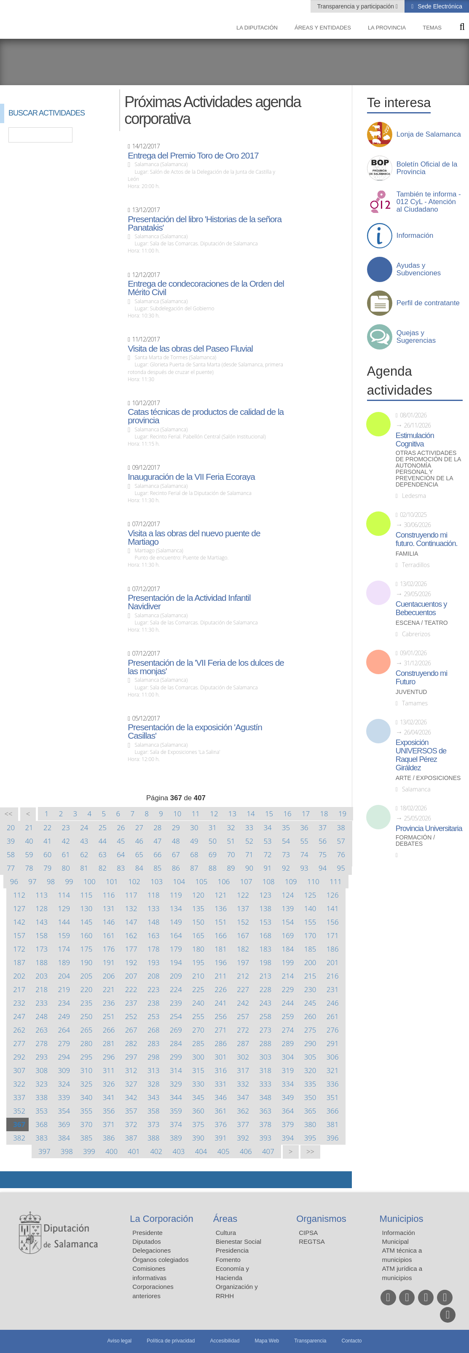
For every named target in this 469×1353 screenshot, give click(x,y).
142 (19, 922)
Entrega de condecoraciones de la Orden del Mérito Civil (206, 288)
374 (176, 1124)
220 (86, 989)
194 (176, 962)
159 (64, 935)
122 (243, 895)
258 (265, 1016)
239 (176, 1003)
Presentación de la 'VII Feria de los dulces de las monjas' (206, 667)
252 (131, 1016)
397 (44, 1151)
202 (19, 976)
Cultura (226, 1232)
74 (304, 854)
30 (194, 827)
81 (84, 868)
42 (66, 841)
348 (265, 1097)
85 (157, 868)
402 (156, 1151)
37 (323, 827)
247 (19, 1016)
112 (19, 895)
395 (310, 1138)
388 (153, 1138)
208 (153, 976)
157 (19, 935)
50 (213, 841)
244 (288, 1003)
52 (249, 841)
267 (131, 1030)
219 (64, 989)
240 (198, 1003)
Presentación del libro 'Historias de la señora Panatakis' (204, 223)
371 (109, 1124)
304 (288, 1057)
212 (243, 976)
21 (29, 827)
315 (198, 1070)
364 (288, 1111)
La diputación (257, 27)
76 (341, 854)
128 (41, 908)
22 (47, 827)
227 (243, 989)
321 (333, 1070)
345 (198, 1097)
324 (64, 1084)
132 (131, 908)
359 (176, 1111)
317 (243, 1070)
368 (41, 1124)
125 (310, 895)
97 (32, 881)
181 (220, 949)
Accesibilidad (224, 1341)
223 (153, 989)
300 (198, 1057)
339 (64, 1097)
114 (64, 895)
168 (265, 935)
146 (109, 922)
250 (86, 1016)
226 (220, 989)
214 (288, 976)
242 (243, 1003)
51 (231, 841)
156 (333, 922)
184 (288, 949)
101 (112, 881)
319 (288, 1070)
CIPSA (308, 1232)
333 (265, 1084)
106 (224, 881)
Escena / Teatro (422, 623)
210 (198, 976)
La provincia (387, 27)
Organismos (321, 1218)
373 (153, 1124)
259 (288, 1016)
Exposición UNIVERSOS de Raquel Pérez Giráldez (421, 755)
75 (323, 854)
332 (243, 1084)
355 (86, 1111)
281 (109, 1043)
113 (41, 895)
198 (265, 962)
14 (251, 813)
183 (265, 949)
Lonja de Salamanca (429, 134)
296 (109, 1057)
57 (341, 841)
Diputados (146, 1241)
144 (64, 922)
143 (41, 922)
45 (121, 841)
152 (243, 922)
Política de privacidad (171, 1341)
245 (310, 1003)
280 (86, 1043)
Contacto (352, 1341)
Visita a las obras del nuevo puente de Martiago (194, 537)
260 (310, 1016)
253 (153, 1016)
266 (109, 1030)
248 (41, 1016)
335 (310, 1084)
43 (84, 841)
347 (243, 1097)
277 (19, 1043)
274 (288, 1030)
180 (198, 949)
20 (11, 827)
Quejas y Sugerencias (416, 336)
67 (176, 854)
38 (341, 827)
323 (41, 1084)
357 (131, 1111)
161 (109, 935)
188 (41, 962)
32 (231, 827)
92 (286, 868)
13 (232, 813)
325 (86, 1084)
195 (198, 962)
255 (198, 1016)
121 (220, 895)
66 (157, 854)
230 (310, 989)
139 (288, 908)
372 (131, 1124)
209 (176, 976)
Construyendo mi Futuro (421, 677)
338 (41, 1097)
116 (109, 895)
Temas (432, 27)
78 (29, 868)
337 (19, 1097)
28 (157, 827)
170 (310, 935)
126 (333, 895)
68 (194, 854)
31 (213, 827)
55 (304, 841)
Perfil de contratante (428, 303)
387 (131, 1138)
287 (243, 1043)
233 (41, 1003)
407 (268, 1151)
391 (220, 1138)
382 (19, 1138)
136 (220, 908)
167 (243, 935)
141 (333, 908)
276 (333, 1030)
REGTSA (312, 1241)
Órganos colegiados (160, 1259)
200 (310, 962)
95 (341, 868)
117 (131, 895)
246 (333, 1003)
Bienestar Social (238, 1241)
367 (19, 1124)
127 (19, 908)
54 (286, 841)
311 (109, 1070)
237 (131, 1003)
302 (243, 1057)
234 (64, 1003)
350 (310, 1097)
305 (310, 1057)
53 (267, 841)
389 (176, 1138)
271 (220, 1030)
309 (64, 1070)
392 (243, 1138)
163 (153, 935)
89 (231, 868)
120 (198, 895)
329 (176, 1084)
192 (131, 962)
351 (333, 1097)
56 (323, 841)
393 (265, 1138)
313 (153, 1070)
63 (103, 854)
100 (89, 881)
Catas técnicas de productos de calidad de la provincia (206, 416)
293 (41, 1057)
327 (131, 1084)
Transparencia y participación (356, 6)
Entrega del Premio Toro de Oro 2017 (193, 155)
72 (267, 854)
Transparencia (310, 1341)
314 (176, 1070)
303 (265, 1057)
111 (336, 881)
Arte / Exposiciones (428, 778)
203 (41, 976)
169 (288, 935)
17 (306, 813)
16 (287, 813)
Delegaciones (151, 1250)
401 (134, 1151)
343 (153, 1097)
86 (176, 868)
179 (176, 949)
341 (109, 1097)
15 (269, 813)
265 (86, 1030)
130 (86, 908)
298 (153, 1057)
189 (64, 962)
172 (19, 949)
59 (29, 854)
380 (310, 1124)
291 (333, 1043)
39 (11, 841)
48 (176, 841)
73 (286, 854)
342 (131, 1097)
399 (89, 1151)
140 (310, 908)
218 (41, 989)
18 (324, 813)
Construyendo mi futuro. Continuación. (427, 539)
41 (47, 841)
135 (198, 908)
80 (66, 868)
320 (310, 1070)
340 (86, 1097)
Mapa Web (267, 1341)
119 (176, 895)
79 (47, 868)
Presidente (147, 1232)
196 (220, 962)
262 (19, 1030)
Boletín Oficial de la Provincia (427, 168)
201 (333, 962)
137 (243, 908)
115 (86, 895)
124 (288, 895)
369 (64, 1124)
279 (64, 1043)
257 (243, 1016)
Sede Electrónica (439, 6)
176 (109, 949)
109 (291, 881)
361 (220, 1111)
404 (201, 1151)
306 (333, 1057)
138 (265, 908)
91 (267, 868)
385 (86, 1138)
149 (176, 922)
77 (11, 868)
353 (41, 1111)
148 (153, 922)
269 (176, 1030)
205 (86, 976)
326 (109, 1084)
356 (109, 1111)
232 (19, 1003)
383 (41, 1138)
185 (310, 949)
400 (111, 1151)
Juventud (411, 692)
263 (41, 1030)
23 (66, 827)
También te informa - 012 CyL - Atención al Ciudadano (429, 202)
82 (103, 868)
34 (267, 827)
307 (19, 1070)
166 (220, 935)
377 (243, 1124)
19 (342, 813)
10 (177, 813)
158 (41, 935)
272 (243, 1030)
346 (220, 1097)
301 (220, 1057)
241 (220, 1003)
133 (153, 908)
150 (198, 922)
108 (269, 881)
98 (51, 881)
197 (243, 962)
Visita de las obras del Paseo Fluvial (190, 348)
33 (249, 827)
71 (249, 854)
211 (220, 976)
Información (415, 235)
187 (19, 962)
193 (153, 962)
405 (223, 1151)
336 (333, 1084)
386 (109, 1138)
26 (121, 827)
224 (176, 989)
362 (243, 1111)
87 (194, 868)
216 (333, 976)
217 (19, 989)
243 (265, 1003)
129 (64, 908)
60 (47, 854)
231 (333, 989)
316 (220, 1070)
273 (265, 1030)
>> (310, 1152)
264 (64, 1030)
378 (265, 1124)
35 (286, 827)
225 (198, 989)
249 (64, 1016)
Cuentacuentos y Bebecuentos (421, 608)
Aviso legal (119, 1341)
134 (176, 908)
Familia (407, 554)
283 (153, 1043)
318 (265, 1070)
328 (153, 1084)
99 (69, 881)
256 (220, 1016)
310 (86, 1070)
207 (131, 976)
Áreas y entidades (323, 27)
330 (198, 1084)
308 (41, 1070)
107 (246, 881)
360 (198, 1111)
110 (313, 881)
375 (198, 1124)
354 (64, 1111)
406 (246, 1151)
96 (14, 881)
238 (153, 1003)
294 (64, 1057)
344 (176, 1097)
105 (202, 881)
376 (220, 1124)
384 (64, 1138)
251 (109, 1016)
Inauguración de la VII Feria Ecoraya (191, 477)
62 (84, 854)
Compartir (10, 1179)
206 (109, 976)
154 (288, 922)
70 (231, 854)
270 (198, 1030)
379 (288, 1124)
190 (86, 962)
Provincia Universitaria (429, 828)
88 (213, 868)
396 (333, 1138)
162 (131, 935)
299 (176, 1057)
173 (41, 949)
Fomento (228, 1259)
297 (131, 1057)
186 (333, 949)
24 (84, 827)
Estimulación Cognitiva (415, 439)
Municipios (401, 1218)
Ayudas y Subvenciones (419, 269)
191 (109, 962)
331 (220, 1084)
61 (66, 854)
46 (139, 841)
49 (194, 841)
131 (109, 908)
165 (198, 935)
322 (19, 1084)
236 (109, 1003)
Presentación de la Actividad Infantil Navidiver (189, 602)
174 (64, 949)
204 (64, 976)
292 (19, 1057)
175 (86, 949)
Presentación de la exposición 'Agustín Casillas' (195, 731)
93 (304, 868)
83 (121, 868)
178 (153, 949)
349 (288, 1097)
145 (86, 922)
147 (131, 922)
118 (153, 895)
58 (11, 854)
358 (153, 1111)
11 (196, 813)
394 (288, 1138)
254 (176, 1016)
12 (214, 813)
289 (288, 1043)
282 (131, 1043)
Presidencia (232, 1250)
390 (198, 1138)
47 (157, 841)
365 (310, 1111)
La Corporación (161, 1218)
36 (304, 827)
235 (86, 1003)
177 (131, 949)
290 (310, 1043)
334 (288, 1084)
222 (131, 989)
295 (86, 1057)
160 (86, 935)
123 (265, 895)
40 (29, 841)
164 (176, 935)
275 (310, 1030)
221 (109, 989)
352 (19, 1111)
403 (179, 1151)
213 (265, 976)
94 (323, 868)
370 (86, 1124)
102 (134, 881)
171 (333, 935)
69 (213, 854)
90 (249, 868)
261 (333, 1016)
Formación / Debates (415, 840)
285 (198, 1043)
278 (41, 1043)
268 (153, 1030)
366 (333, 1111)
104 (179, 881)
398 (67, 1151)
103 (156, 881)
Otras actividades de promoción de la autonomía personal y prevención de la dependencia (428, 469)
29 (176, 827)
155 (310, 922)
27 (139, 827)
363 (265, 1111)
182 (243, 949)
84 (139, 868)
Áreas (225, 1218)
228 (265, 989)
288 (265, 1043)
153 (265, 922)
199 (288, 962)
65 (139, 854)
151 (220, 922)
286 (220, 1043)
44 (103, 841)
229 (288, 989)
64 (121, 854)
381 (333, 1124)
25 (103, 827)
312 (131, 1070)
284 (176, 1043)
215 (310, 976)
